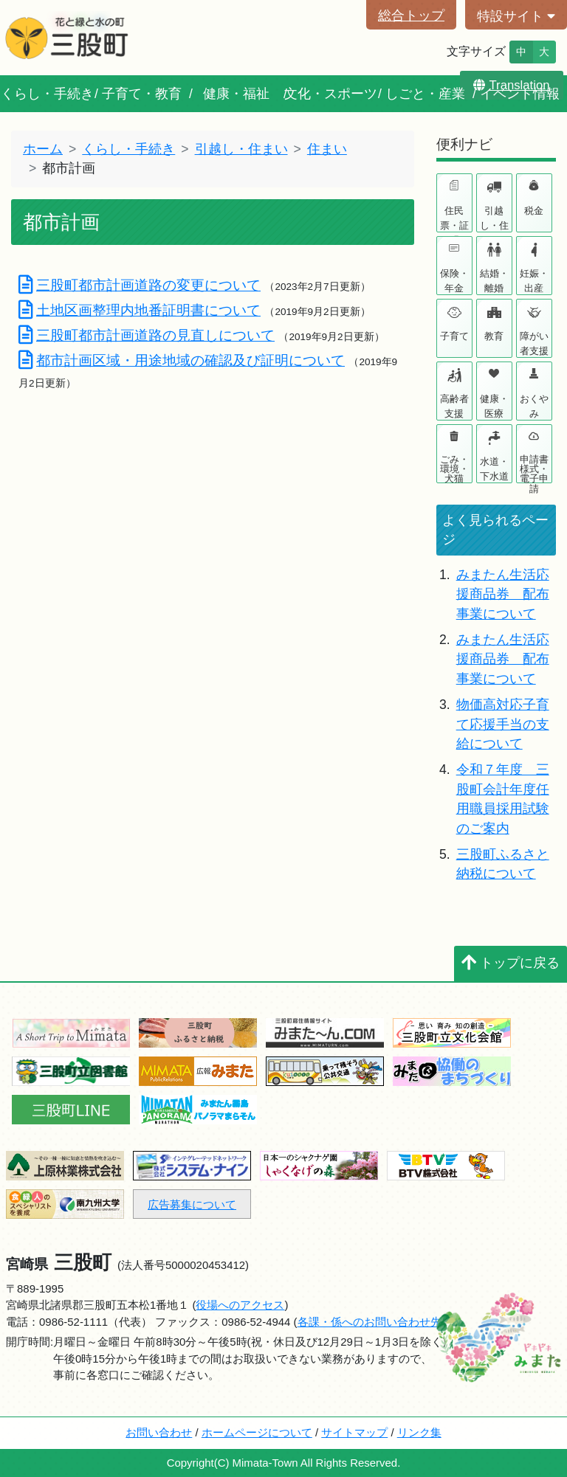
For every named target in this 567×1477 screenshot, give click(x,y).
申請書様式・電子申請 (534, 468)
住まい (327, 149)
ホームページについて (257, 1432)
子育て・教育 (142, 93)
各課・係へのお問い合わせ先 (369, 1321)
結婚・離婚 (494, 281)
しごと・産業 (425, 93)
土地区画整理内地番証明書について (139, 310)
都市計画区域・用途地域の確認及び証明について (181, 360)
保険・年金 (454, 281)
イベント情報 (520, 93)
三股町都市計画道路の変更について (139, 285)
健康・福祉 (236, 93)
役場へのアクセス (240, 1304)
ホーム (43, 149)
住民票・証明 (454, 218)
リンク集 (419, 1432)
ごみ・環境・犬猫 (454, 468)
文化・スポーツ (330, 93)
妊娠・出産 (534, 281)
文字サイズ (476, 51)
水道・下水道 (494, 469)
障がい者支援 (534, 343)
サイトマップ (354, 1432)
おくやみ (534, 406)
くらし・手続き (47, 93)
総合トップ (411, 15)
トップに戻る (510, 962)
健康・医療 (494, 406)
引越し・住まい (241, 149)
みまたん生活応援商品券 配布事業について (502, 594)
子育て (454, 336)
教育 (494, 336)
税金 (533, 210)
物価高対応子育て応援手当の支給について (502, 724)
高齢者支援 (454, 406)
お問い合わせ (159, 1432)
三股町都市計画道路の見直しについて (146, 335)
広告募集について (192, 1204)
